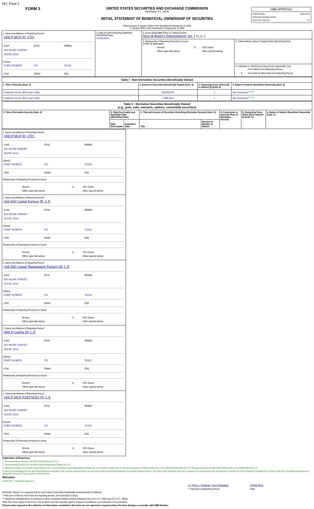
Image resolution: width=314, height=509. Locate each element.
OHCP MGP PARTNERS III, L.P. (27, 397)
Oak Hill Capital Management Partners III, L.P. (37, 266)
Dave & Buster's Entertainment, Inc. (168, 36)
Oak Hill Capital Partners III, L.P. (27, 201)
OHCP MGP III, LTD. (19, 37)
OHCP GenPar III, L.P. (20, 332)
